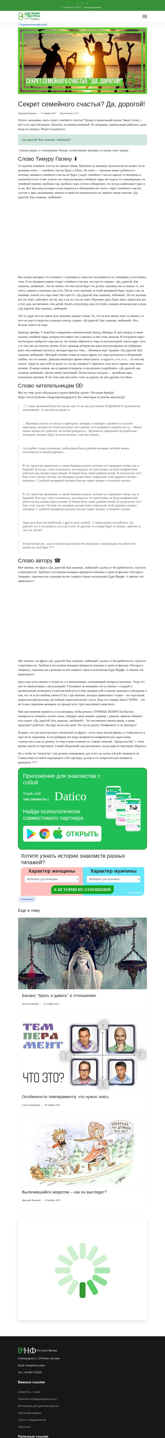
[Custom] (87, 3)
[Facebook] (77, 3)
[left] (52, 879)
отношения (27, 899)
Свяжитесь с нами (29, 1391)
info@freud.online (93, 7)
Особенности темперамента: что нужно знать (65, 1096)
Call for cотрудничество (32, 1419)
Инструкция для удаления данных (38, 1405)
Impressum (24, 1426)
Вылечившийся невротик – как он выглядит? (64, 1192)
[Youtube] (82, 3)
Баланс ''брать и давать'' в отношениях (59, 995)
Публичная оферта (29, 1412)
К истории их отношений (82, 890)
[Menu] (144, 16)
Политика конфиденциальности (37, 1398)
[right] (113, 879)
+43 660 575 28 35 (72, 7)
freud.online (135, 892)
